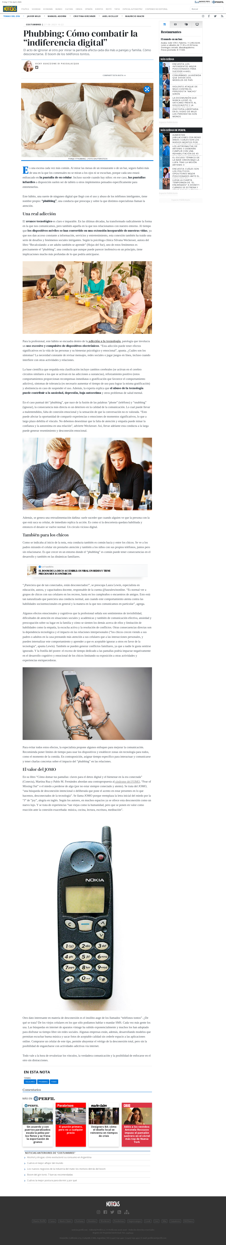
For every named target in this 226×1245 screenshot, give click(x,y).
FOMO (54, 1081)
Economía (52, 9)
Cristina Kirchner (84, 16)
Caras (52, 1221)
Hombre (92, 1221)
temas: (27, 1078)
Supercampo (135, 1221)
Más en (38, 1098)
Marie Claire (65, 1221)
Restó (123, 9)
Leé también (47, 566)
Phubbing (43, 1081)
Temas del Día (11, 16)
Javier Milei (34, 16)
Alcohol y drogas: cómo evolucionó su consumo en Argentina (59, 1157)
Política (26, 9)
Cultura (77, 9)
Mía (164, 1221)
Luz (156, 1221)
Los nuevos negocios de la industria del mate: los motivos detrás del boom (66, 1168)
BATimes (188, 1221)
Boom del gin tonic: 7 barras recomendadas (50, 1174)
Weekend (105, 1221)
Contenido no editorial (180, 9)
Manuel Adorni (57, 16)
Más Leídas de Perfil (173, 130)
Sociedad (39, 9)
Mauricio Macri (134, 16)
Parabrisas (119, 1221)
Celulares (30, 1081)
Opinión (100, 9)
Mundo (65, 9)
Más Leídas (167, 59)
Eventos (112, 9)
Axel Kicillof (110, 16)
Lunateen (175, 1221)
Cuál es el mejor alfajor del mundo (45, 1163)
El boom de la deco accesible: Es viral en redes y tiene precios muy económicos (74, 572)
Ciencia (89, 9)
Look (147, 1221)
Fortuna (79, 1221)
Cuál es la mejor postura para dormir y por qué (52, 1180)
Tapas (133, 9)
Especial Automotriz (151, 9)
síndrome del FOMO (127, 781)
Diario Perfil (39, 1221)
